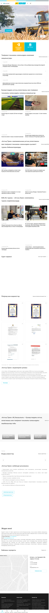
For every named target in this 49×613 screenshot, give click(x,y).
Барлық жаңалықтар (44, 56)
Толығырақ (5, 382)
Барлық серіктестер (42, 453)
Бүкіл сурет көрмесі (42, 256)
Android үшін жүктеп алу (8, 492)
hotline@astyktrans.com (9, 538)
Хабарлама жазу (38, 570)
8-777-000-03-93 (13, 536)
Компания (3, 597)
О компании (8, 30)
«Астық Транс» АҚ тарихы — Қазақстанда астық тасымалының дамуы (7, 601)
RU (20, 3)
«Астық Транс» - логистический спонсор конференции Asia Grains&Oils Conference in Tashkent (35, 248)
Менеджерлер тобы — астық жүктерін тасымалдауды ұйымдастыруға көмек (24, 605)
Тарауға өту (44, 550)
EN (24, 3)
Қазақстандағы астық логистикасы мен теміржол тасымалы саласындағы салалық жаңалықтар (38, 604)
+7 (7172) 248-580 (33, 562)
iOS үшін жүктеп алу (7, 495)
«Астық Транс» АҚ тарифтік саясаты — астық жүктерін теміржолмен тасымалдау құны (24, 601)
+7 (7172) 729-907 (33, 564)
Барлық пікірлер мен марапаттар (40, 296)
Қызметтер (34, 597)
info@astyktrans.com (34, 567)
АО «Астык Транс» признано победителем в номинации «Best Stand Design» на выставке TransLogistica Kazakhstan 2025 (35, 225)
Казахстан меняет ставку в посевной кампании (12, 136)
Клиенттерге (19, 597)
